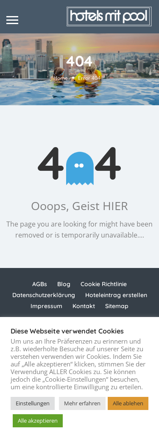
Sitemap (116, 306)
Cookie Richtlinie (104, 284)
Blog (63, 284)
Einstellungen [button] (33, 403)
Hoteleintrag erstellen (116, 295)
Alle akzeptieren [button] (38, 420)
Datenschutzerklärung (43, 295)
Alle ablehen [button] (128, 403)
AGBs (39, 284)
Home (60, 78)
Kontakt (84, 306)
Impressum (46, 306)
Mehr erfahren (82, 403)
